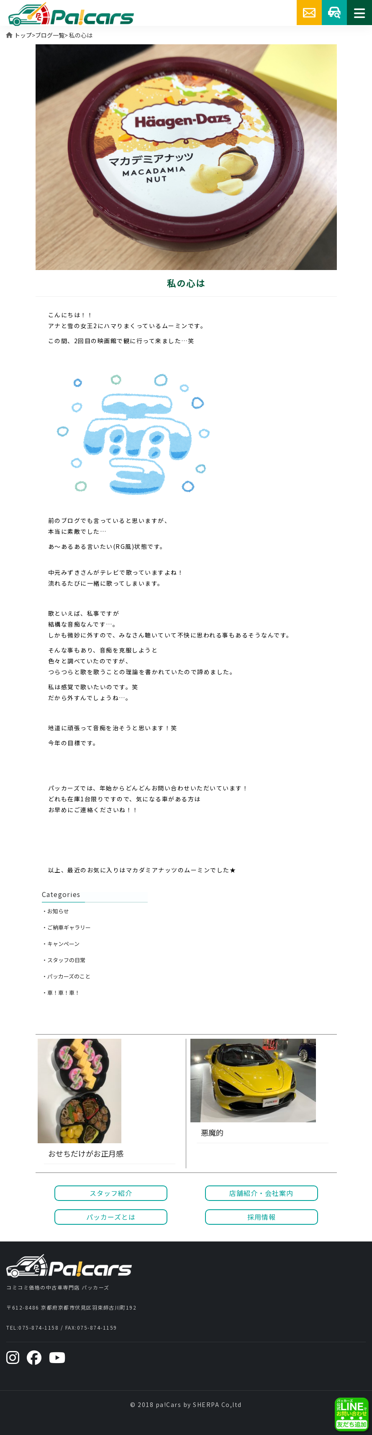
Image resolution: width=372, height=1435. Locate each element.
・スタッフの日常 (63, 960)
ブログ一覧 (49, 35)
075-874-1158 (38, 1327)
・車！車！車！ (61, 993)
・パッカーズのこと (66, 976)
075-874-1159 (97, 1327)
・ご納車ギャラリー (66, 927)
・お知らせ (55, 911)
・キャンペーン (61, 944)
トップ (23, 35)
